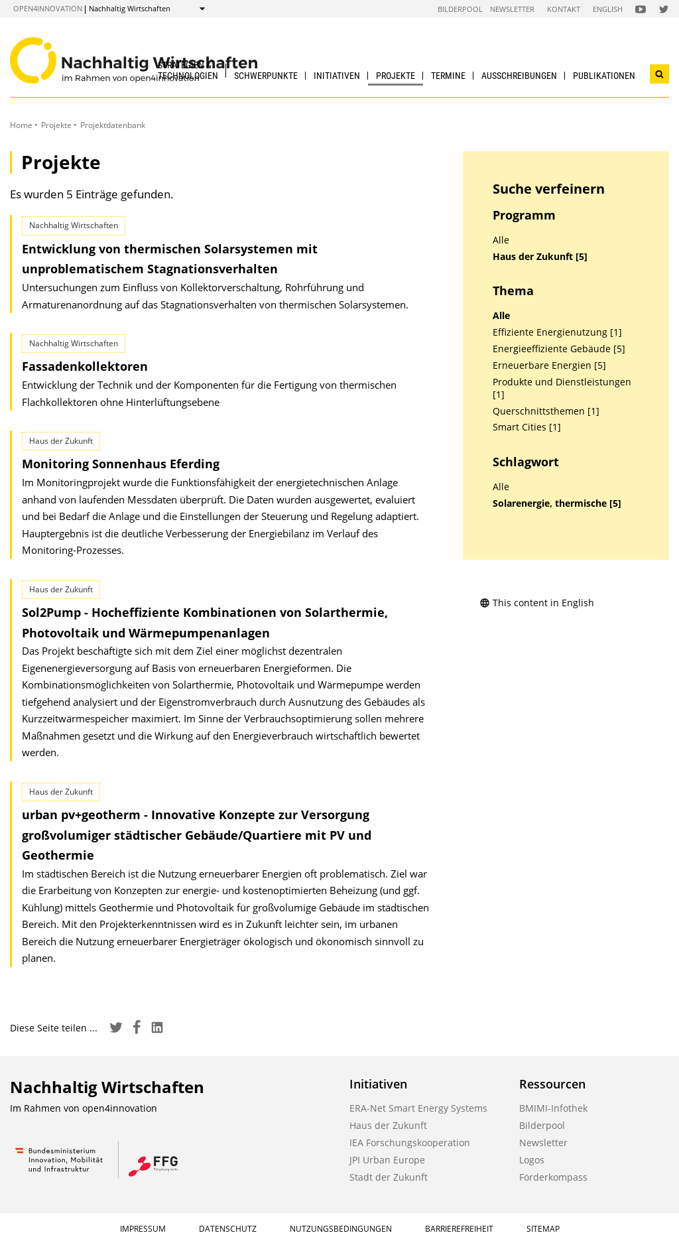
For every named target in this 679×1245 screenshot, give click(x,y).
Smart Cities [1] (527, 427)
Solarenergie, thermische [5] (557, 503)
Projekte (395, 75)
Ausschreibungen (519, 75)
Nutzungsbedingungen (341, 1228)
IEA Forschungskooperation (409, 1142)
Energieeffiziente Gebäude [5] (559, 349)
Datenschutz (228, 1228)
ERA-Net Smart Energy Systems (418, 1108)
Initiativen (337, 75)
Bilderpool (460, 9)
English (608, 9)
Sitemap (543, 1228)
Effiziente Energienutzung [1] (557, 332)
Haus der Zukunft (388, 1125)
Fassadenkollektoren (85, 366)
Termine (448, 75)
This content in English (536, 602)
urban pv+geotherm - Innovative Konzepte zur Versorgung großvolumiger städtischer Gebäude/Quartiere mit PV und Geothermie (196, 835)
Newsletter (512, 9)
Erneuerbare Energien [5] (549, 365)
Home (21, 125)
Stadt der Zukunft (388, 1177)
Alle (501, 240)
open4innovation (47, 8)
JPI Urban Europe (387, 1159)
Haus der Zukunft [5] (540, 257)
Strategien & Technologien (188, 70)
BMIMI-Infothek (553, 1108)
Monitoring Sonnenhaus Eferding (120, 464)
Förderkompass (553, 1177)
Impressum (143, 1228)
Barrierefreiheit (459, 1228)
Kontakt (563, 9)
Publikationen (604, 75)
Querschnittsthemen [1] (546, 411)
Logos (531, 1159)
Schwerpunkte (266, 75)
